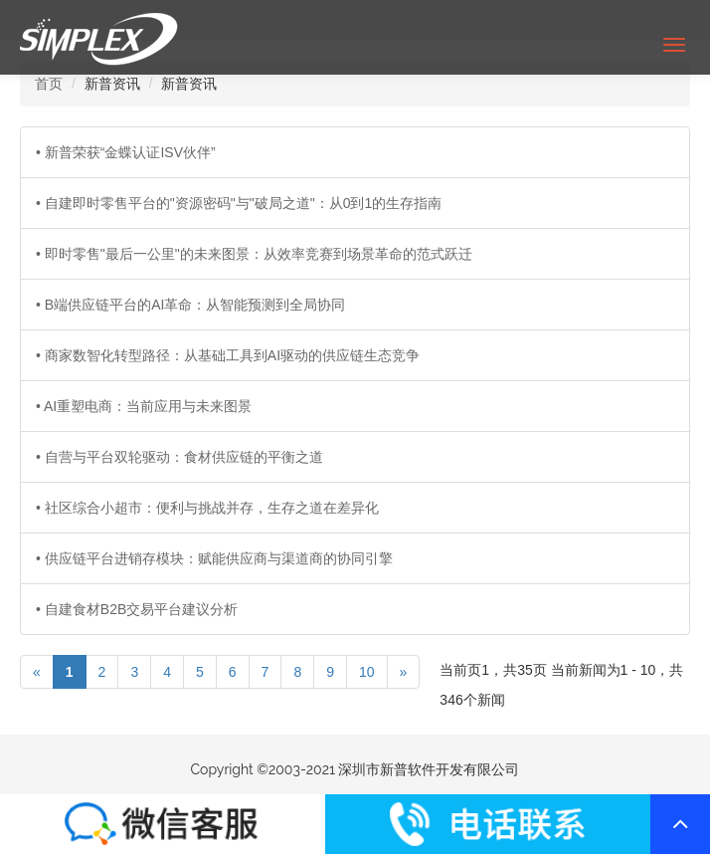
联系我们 (162, 824)
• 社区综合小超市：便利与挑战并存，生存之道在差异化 (207, 508)
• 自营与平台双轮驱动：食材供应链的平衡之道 (179, 457)
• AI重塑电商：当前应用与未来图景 (144, 406)
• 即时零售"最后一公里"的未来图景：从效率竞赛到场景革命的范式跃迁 (254, 254)
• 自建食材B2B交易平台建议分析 (137, 609)
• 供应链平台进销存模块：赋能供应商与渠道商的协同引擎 (214, 558)
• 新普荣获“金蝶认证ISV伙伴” (126, 152)
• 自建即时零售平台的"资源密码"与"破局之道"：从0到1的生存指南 (239, 203)
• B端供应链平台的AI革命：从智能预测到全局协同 (190, 305)
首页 (49, 84)
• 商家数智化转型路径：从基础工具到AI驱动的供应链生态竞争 (228, 355)
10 (367, 672)
